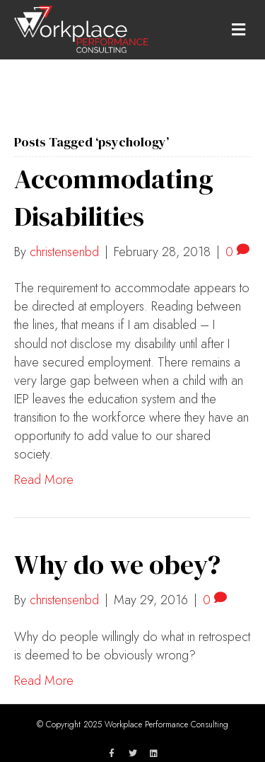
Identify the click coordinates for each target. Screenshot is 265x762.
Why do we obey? (117, 564)
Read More (43, 480)
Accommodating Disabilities (113, 198)
